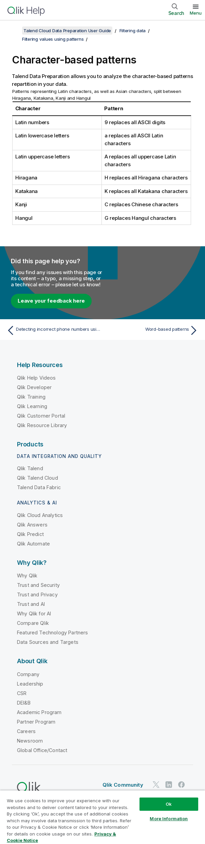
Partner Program (36, 722)
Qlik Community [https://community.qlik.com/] (122, 785)
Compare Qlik (33, 623)
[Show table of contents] (13, 30)
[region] (102, 817)
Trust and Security (38, 585)
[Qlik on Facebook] (181, 784)
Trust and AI (31, 604)
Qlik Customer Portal (41, 416)
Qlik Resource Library (42, 425)
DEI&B (24, 703)
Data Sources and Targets (47, 642)
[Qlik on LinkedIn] (169, 784)
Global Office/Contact (42, 750)
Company (28, 674)
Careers (26, 731)
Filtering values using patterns (52, 39)
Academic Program (39, 712)
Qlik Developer (34, 387)
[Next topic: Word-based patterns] (152, 330)
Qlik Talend (30, 468)
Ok (169, 804)
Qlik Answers (32, 525)
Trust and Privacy (37, 594)
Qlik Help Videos (36, 378)
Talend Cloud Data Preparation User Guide (67, 30)
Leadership (30, 684)
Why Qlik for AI (34, 613)
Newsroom (30, 741)
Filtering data (132, 30)
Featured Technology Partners (52, 632)
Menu (196, 13)
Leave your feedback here (51, 301)
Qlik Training (31, 397)
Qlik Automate (33, 543)
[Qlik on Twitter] (156, 784)
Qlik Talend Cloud (37, 478)
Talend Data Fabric (39, 487)
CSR (21, 693)
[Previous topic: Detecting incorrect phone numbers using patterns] (52, 330)
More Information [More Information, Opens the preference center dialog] (169, 818)
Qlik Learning (32, 406)
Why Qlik (27, 575)
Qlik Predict (30, 534)
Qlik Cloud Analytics (40, 515)
